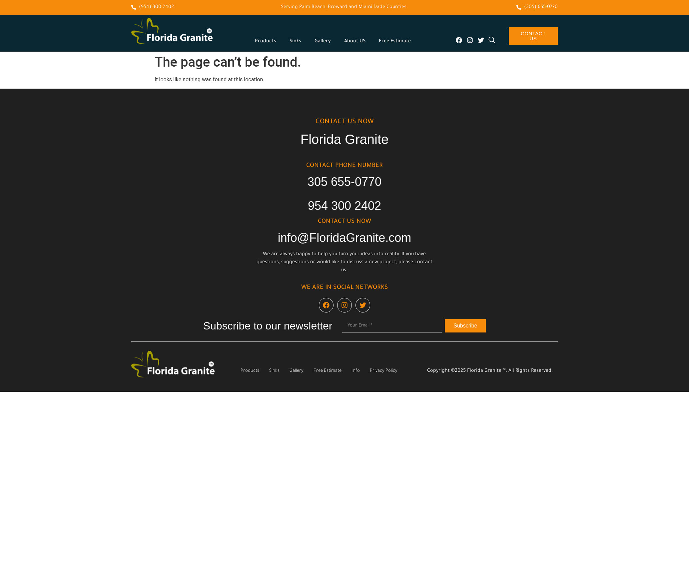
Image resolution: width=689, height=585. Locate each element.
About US (354, 41)
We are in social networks (344, 288)
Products (265, 41)
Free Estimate (395, 41)
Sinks (295, 41)
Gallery (323, 41)
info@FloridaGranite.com (344, 238)
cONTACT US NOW (345, 122)
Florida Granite (345, 139)
